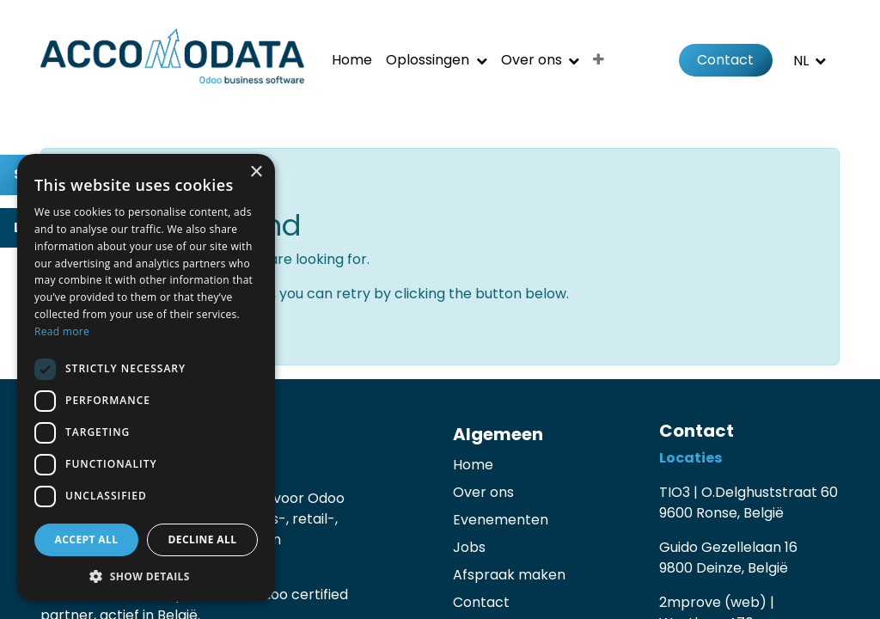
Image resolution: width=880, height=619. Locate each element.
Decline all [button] (202, 539)
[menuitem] (352, 60)
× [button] (255, 172)
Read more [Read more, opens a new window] (61, 331)
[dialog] (146, 378)
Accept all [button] (87, 539)
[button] (146, 576)
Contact (725, 60)
